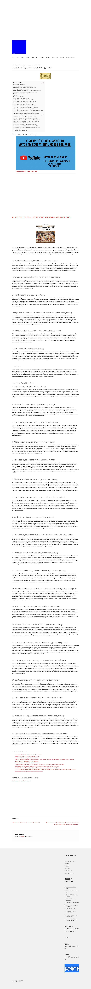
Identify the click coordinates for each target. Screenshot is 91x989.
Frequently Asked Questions (18, 96)
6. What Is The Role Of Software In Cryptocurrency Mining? (25, 105)
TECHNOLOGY (69, 870)
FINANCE (17, 818)
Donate (48, 57)
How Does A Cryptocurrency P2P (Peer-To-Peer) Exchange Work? (29, 771)
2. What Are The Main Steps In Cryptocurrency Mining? (24, 99)
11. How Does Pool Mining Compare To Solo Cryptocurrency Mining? (26, 113)
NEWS (67, 866)
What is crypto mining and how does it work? (21, 780)
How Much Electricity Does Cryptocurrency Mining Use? (27, 758)
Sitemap (62, 57)
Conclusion (15, 95)
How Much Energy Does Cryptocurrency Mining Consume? (27, 756)
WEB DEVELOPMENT (70, 873)
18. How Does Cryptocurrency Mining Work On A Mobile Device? (26, 124)
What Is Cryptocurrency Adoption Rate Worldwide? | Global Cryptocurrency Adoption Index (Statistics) (37, 767)
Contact (27, 57)
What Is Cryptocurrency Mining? (19, 84)
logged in (22, 836)
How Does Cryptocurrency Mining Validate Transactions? (24, 86)
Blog (22, 57)
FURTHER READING (17, 128)
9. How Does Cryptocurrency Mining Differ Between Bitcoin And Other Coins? (28, 110)
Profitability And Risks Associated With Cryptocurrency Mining (25, 92)
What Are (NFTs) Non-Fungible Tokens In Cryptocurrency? (27, 762)
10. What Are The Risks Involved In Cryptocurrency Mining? (25, 112)
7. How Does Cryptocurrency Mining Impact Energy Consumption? (26, 107)
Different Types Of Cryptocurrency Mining (21, 89)
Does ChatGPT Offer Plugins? (72, 902)
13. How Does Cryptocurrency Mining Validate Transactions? (25, 116)
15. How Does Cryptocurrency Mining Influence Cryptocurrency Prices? (27, 119)
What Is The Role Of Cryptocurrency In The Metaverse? (26, 761)
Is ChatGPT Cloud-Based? (71, 908)
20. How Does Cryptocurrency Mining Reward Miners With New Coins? (27, 127)
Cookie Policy (34, 57)
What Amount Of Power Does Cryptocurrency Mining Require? (28, 754)
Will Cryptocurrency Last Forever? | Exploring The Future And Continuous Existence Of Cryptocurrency (37, 766)
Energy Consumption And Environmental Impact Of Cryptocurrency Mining (27, 90)
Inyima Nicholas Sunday (28, 65)
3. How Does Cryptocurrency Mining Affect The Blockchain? (25, 101)
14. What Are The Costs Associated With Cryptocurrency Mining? (26, 118)
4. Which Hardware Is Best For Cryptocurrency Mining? (24, 102)
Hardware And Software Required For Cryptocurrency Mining (24, 87)
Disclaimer (41, 57)
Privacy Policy (55, 57)
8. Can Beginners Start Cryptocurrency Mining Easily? (24, 109)
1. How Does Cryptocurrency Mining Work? (22, 98)
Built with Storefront (16, 981)
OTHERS (68, 868)
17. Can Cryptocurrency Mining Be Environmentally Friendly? (25, 122)
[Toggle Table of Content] (42, 83)
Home (13, 57)
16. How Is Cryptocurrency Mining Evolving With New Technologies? (26, 121)
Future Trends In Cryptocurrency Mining (20, 93)
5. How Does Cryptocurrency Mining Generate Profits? (24, 104)
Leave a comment (37, 65)
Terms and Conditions (70, 57)
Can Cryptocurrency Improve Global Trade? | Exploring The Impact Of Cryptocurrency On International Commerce (39, 764)
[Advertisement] (38, 19)
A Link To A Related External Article (20, 130)
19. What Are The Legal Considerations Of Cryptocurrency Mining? (26, 125)
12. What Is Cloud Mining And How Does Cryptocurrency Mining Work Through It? (29, 115)
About (18, 57)
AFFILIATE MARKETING (71, 861)
